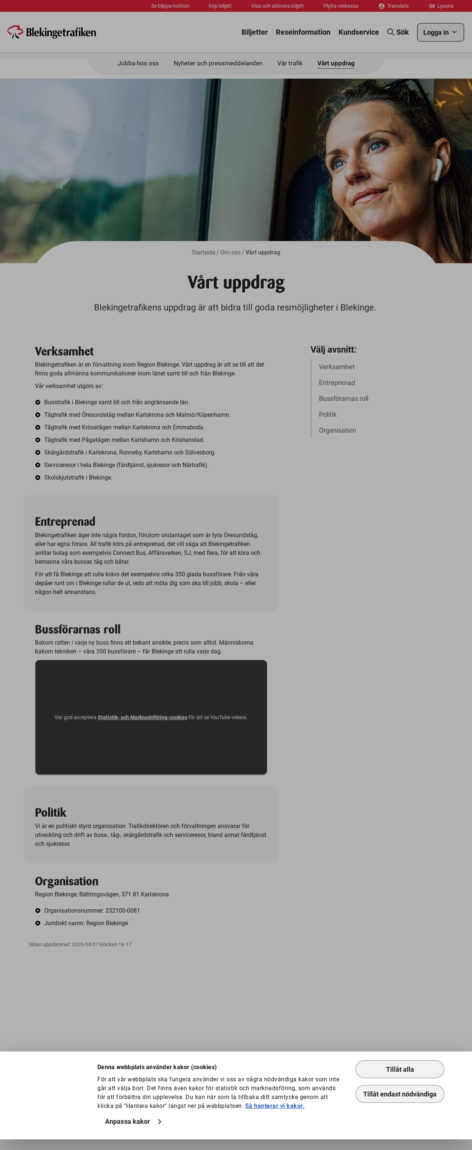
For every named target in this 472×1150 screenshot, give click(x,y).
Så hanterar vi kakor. (275, 1116)
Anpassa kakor (127, 1132)
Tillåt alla (400, 1080)
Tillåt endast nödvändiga (400, 1105)
